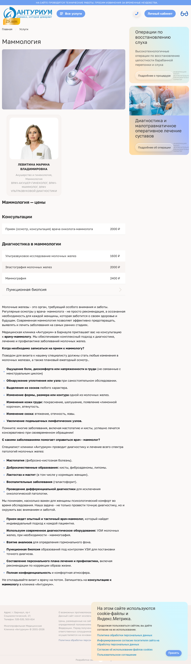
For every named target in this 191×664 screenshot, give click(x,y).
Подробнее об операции (154, 147)
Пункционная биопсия (26, 289)
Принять (173, 653)
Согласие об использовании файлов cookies (125, 649)
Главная (7, 29)
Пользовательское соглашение (116, 654)
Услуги (23, 29)
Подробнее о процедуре (154, 75)
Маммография (15, 278)
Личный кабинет (160, 13)
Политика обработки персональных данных (84, 640)
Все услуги (71, 13)
